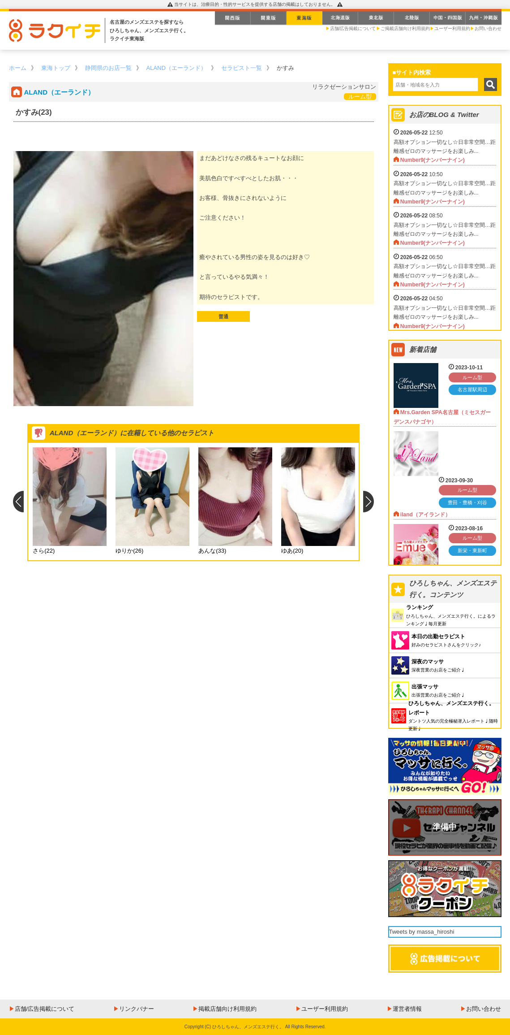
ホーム (17, 68)
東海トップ (55, 68)
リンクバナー (136, 1008)
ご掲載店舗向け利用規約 (405, 28)
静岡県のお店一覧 (108, 68)
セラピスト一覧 (241, 68)
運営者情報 (407, 1008)
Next (368, 501)
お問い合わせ (488, 28)
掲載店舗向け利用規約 (227, 1008)
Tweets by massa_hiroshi (421, 931)
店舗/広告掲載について (353, 28)
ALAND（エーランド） (176, 68)
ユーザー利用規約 (452, 28)
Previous (18, 501)
